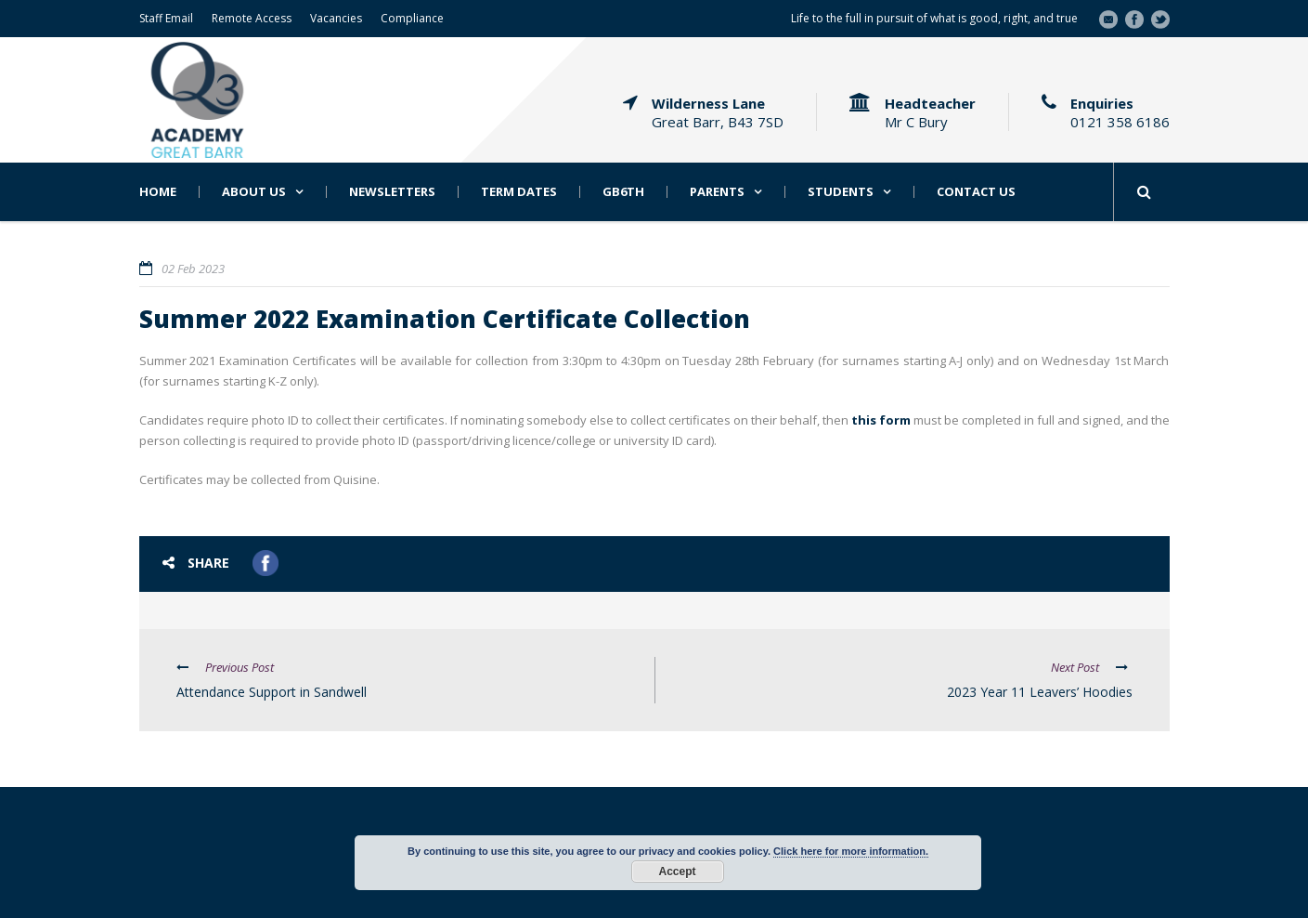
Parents (717, 192)
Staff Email (166, 18)
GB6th (623, 192)
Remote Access (251, 18)
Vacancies (336, 18)
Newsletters (392, 192)
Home (157, 192)
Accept (676, 871)
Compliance (412, 18)
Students (841, 192)
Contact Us (976, 192)
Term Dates (519, 192)
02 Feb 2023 (193, 268)
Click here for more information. (850, 851)
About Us (254, 192)
